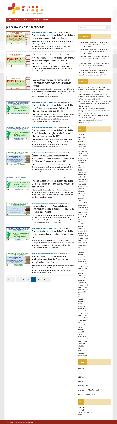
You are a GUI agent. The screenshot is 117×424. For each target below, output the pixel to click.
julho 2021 (81, 247)
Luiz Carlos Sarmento (85, 87)
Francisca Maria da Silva (86, 94)
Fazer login (81, 407)
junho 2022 (81, 222)
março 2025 (82, 144)
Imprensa (46, 20)
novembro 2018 (83, 313)
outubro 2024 (82, 156)
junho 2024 (81, 165)
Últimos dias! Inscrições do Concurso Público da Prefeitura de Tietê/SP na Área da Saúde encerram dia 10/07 (94, 65)
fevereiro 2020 (82, 278)
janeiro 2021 (82, 261)
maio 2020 (81, 271)
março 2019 (82, 304)
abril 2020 (81, 273)
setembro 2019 (83, 290)
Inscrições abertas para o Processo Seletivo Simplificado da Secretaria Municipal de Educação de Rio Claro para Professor (52, 208)
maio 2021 (81, 252)
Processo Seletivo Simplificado (48, 32)
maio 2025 (81, 139)
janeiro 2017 (82, 337)
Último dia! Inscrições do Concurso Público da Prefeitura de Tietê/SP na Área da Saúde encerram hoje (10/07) (94, 51)
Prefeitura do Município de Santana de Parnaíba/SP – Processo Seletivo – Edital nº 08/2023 (94, 103)
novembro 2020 (83, 266)
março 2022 (82, 229)
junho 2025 (81, 137)
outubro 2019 (82, 287)
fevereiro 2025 (82, 146)
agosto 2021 (82, 245)
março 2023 (82, 200)
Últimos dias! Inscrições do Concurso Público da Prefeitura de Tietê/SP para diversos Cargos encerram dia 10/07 (93, 58)
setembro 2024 (83, 158)
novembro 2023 (83, 182)
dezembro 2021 (83, 236)
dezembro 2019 (83, 283)
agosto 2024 (82, 161)
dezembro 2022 (83, 207)
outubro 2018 (82, 315)
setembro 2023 (83, 186)
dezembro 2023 (83, 179)
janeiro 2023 (82, 205)
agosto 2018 (82, 320)
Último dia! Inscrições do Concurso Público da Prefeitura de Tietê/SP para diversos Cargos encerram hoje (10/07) (93, 44)
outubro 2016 (82, 341)
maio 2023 (81, 196)
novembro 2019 (83, 285)
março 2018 (82, 332)
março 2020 (82, 276)
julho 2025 (81, 135)
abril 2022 (81, 226)
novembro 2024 (83, 154)
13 (38, 279)
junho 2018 (81, 325)
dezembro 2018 (83, 311)
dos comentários (85, 412)
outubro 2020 (82, 269)
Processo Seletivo (83, 386)
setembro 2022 (83, 215)
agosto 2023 (82, 189)
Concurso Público (82, 369)
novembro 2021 (83, 238)
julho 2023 (81, 191)
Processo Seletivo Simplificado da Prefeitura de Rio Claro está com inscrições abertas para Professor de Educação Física (52, 183)
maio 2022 (81, 224)
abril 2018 (81, 330)
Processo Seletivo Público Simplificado (88, 390)
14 (43, 279)
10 (22, 279)
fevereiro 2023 (82, 203)
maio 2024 (81, 168)
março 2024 (82, 172)
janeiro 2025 (82, 149)
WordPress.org (83, 415)
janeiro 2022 (82, 233)
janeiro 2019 (82, 308)
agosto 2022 (82, 217)
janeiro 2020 (82, 280)
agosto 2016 (82, 344)
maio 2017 (81, 334)
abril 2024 (81, 170)
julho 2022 (81, 219)
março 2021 (82, 257)
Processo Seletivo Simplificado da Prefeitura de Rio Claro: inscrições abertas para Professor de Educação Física (52, 233)
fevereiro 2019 (82, 306)
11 (27, 279)
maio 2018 (81, 327)
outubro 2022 (82, 212)
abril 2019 (81, 301)
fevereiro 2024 (82, 175)
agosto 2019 (82, 292)
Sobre (25, 20)
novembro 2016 (83, 339)
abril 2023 (81, 198)
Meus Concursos (35, 20)
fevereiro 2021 (82, 259)
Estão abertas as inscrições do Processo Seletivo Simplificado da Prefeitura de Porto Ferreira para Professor (50, 82)
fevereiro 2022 (82, 231)
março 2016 (82, 353)
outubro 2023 (82, 184)
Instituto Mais (35, 32)
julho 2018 (81, 323)
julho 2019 (81, 294)
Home (8, 20)
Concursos (16, 20)
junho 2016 (81, 348)
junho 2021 (81, 250)
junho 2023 (81, 193)
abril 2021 (81, 254)
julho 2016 (81, 346)
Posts (81, 410)
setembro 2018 (83, 318)
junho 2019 (81, 297)
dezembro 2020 (83, 264)
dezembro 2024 (83, 151)
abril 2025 (81, 142)
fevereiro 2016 (82, 355)
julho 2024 (81, 163)
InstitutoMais (81, 381)
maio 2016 (81, 351)
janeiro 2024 (82, 177)
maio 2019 (81, 299)
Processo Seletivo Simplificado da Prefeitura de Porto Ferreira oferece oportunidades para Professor (52, 36)
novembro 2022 (83, 210)
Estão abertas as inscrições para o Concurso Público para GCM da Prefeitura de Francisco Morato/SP (94, 89)
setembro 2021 (83, 243)
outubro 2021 (82, 240)
